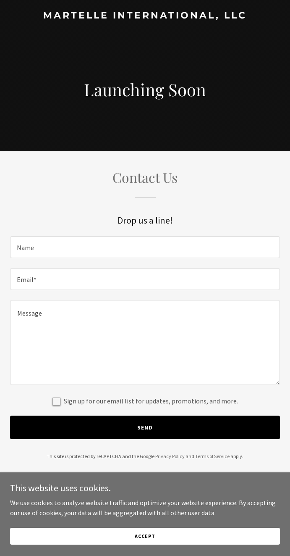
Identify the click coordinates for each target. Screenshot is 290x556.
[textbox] (145, 247)
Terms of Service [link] (212, 456)
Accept (145, 536)
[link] (145, 16)
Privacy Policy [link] (170, 456)
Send (145, 427)
